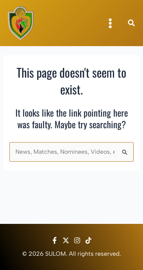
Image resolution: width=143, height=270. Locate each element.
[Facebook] (54, 240)
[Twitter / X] (65, 240)
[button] (131, 24)
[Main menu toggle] (110, 23)
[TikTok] (88, 240)
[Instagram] (77, 240)
